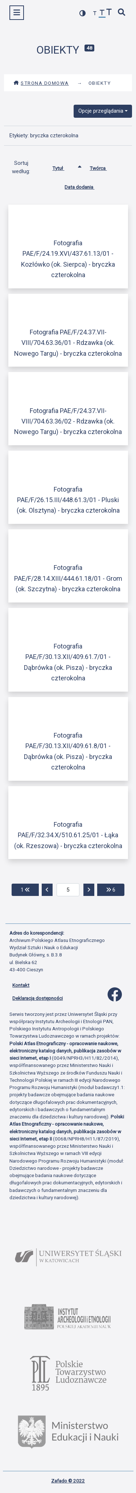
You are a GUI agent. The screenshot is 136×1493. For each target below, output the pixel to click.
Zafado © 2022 (68, 1481)
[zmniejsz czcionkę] (95, 13)
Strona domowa (41, 83)
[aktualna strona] (68, 889)
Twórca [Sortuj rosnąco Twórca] (104, 166)
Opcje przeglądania (100, 111)
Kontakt (20, 985)
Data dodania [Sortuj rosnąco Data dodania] (85, 185)
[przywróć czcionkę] (102, 13)
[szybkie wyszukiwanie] (121, 13)
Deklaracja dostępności (37, 998)
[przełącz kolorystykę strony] (82, 13)
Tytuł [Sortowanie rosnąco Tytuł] (63, 166)
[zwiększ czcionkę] (109, 13)
